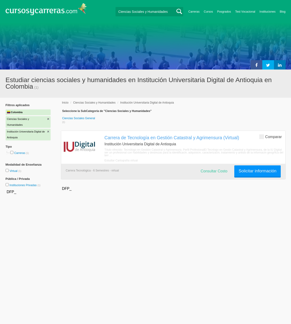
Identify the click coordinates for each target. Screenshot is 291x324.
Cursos (208, 11)
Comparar (270, 136)
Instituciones (267, 11)
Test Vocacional (245, 11)
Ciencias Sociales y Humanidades (94, 102)
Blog (283, 11)
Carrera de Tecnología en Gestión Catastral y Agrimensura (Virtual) (172, 137)
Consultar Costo (214, 171)
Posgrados (224, 11)
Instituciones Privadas (24, 185)
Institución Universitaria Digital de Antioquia (147, 102)
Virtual (14, 171)
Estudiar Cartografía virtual (121, 160)
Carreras (194, 11)
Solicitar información (257, 171)
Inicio (65, 102)
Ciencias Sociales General (78, 118)
